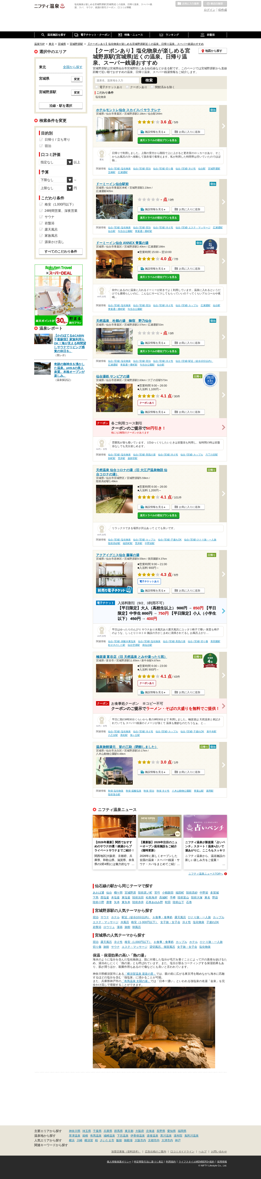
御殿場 (128, 1140)
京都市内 (153, 1140)
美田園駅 (215, 641)
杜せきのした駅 (116, 645)
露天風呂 (180, 917)
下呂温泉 (122, 1135)
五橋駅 (111, 172)
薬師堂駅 (132, 458)
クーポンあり (138, 87)
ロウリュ (109, 927)
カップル (218, 917)
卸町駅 (111, 458)
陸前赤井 (138, 902)
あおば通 (98, 892)
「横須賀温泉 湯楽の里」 (140, 973)
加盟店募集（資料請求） (125, 1151)
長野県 (161, 1131)
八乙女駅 (113, 735)
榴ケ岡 (118, 892)
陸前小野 (98, 902)
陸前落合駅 (114, 794)
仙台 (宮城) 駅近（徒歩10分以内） (194, 361)
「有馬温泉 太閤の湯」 (136, 981)
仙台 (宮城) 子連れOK (170, 539)
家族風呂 (51, 235)
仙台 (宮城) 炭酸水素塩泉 (122, 641)
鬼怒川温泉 (191, 1135)
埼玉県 (86, 1131)
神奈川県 (74, 1131)
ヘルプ (203, 1151)
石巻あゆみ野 (154, 902)
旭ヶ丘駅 (135, 735)
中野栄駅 (150, 543)
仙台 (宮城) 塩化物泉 (119, 168)
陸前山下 (178, 902)
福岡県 (182, 1131)
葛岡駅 (209, 790)
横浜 (72, 1140)
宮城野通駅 (214, 168)
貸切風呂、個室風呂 (162, 946)
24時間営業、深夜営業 (61, 210)
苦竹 (157, 892)
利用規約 (171, 1161)
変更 (77, 79)
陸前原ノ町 (145, 892)
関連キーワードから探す (51, 1145)
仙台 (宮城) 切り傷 (163, 168)
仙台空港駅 (134, 645)
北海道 (150, 1131)
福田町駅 (128, 543)
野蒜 (215, 897)
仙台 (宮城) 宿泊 (142, 168)
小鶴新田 (168, 892)
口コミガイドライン (182, 1151)
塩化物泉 (198, 922)
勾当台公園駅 (125, 231)
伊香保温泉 (137, 1135)
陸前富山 (183, 897)
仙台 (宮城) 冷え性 (186, 168)
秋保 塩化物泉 (115, 790)
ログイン (209, 9)
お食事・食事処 (163, 917)
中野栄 (204, 892)
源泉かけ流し (54, 242)
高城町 (163, 897)
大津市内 (167, 1140)
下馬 (95, 897)
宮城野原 (130, 892)
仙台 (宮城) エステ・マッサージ (193, 227)
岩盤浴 (97, 927)
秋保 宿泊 (149, 790)
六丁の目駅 (212, 454)
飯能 (119, 1140)
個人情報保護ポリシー (119, 1161)
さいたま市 (107, 1140)
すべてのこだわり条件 (60, 251)
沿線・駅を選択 (60, 105)
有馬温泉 (96, 1135)
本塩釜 (115, 897)
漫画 (120, 927)
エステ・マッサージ (105, 922)
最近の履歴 (215, 4)
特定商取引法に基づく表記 (148, 1161)
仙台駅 (202, 168)
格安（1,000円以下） (144, 922)
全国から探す (73, 67)
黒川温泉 (166, 1135)
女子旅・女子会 (170, 922)
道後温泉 (152, 1135)
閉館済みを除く (165, 87)
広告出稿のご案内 (155, 1151)
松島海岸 (151, 897)
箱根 (85, 1135)
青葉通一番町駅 (143, 231)
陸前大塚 (196, 897)
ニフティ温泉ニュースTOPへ (205, 873)
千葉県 (97, 1131)
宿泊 (95, 917)
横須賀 (88, 1140)
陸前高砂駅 (114, 543)
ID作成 (222, 9)
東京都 (129, 1131)
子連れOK (212, 922)
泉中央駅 (211, 731)
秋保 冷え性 (163, 790)
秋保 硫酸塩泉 (133, 790)
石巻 (189, 902)
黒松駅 (124, 735)
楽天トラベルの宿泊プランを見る (158, 140)
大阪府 (139, 1131)
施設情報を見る (154, 131)
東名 (207, 897)
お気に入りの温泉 (188, 4)
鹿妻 (109, 902)
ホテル (115, 917)
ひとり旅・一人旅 (199, 917)
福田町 (180, 892)
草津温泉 (74, 1135)
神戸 (178, 1140)
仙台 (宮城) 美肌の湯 (144, 454)
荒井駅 (121, 458)
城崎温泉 (109, 1135)
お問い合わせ (219, 1151)
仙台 (109, 892)
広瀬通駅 (123, 172)
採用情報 (222, 1161)
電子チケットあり (111, 87)
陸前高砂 (192, 892)
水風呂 (125, 922)
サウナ (105, 917)
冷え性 (186, 922)
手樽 (173, 897)
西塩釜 (105, 897)
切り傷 (97, 946)
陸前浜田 (138, 897)
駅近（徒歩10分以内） (136, 917)
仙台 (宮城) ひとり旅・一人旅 (200, 539)
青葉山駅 (199, 790)
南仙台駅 (147, 645)
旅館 (127, 927)
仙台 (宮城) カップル (187, 305)
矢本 (117, 902)
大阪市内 (140, 1140)
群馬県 (118, 1131)
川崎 (79, 1140)
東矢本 (126, 902)
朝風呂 (136, 927)
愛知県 (171, 1131)
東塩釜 (126, 897)
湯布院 (178, 1135)
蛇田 (168, 902)
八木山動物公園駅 (181, 790)
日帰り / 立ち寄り (57, 139)
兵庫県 (108, 1131)
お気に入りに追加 (189, 131)
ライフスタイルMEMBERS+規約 (197, 1161)
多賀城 (214, 892)
